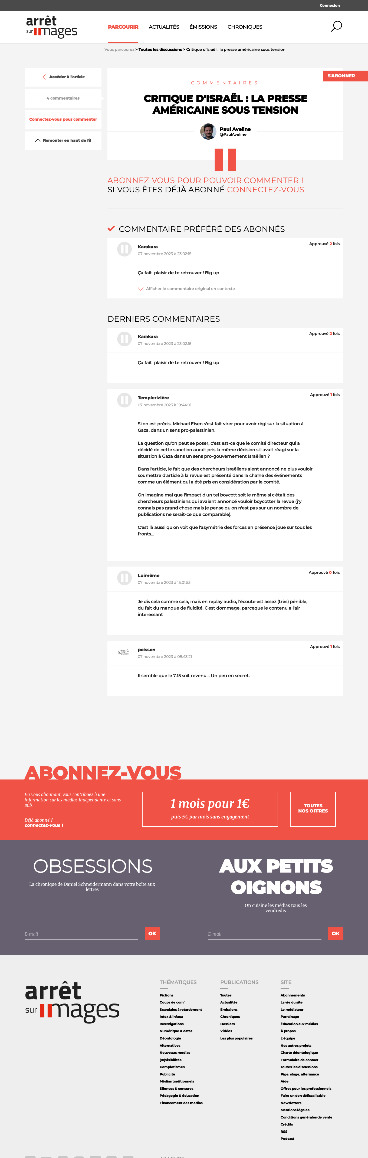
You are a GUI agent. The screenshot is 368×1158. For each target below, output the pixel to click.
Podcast (287, 1139)
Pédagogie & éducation (179, 1096)
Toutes (225, 995)
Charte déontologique (299, 1053)
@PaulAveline (233, 134)
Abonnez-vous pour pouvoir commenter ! (205, 180)
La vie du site (292, 1002)
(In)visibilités (170, 1060)
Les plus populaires (236, 1038)
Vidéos (226, 1031)
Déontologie (170, 1038)
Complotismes (172, 1067)
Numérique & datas (176, 1031)
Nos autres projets (296, 1046)
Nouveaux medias (175, 1053)
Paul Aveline (235, 129)
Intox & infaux (171, 1017)
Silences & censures (176, 1089)
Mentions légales (295, 1110)
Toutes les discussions (299, 1067)
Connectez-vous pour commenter (63, 119)
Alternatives (170, 1046)
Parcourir (123, 27)
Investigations (171, 1024)
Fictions (166, 995)
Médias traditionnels (177, 1081)
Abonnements (293, 995)
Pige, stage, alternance (300, 1074)
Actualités (164, 27)
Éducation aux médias (299, 1024)
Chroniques (245, 27)
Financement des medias (181, 1103)
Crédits (287, 1124)
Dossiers (227, 1024)
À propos (288, 1031)
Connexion (330, 5)
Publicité (167, 1074)
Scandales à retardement (181, 1010)
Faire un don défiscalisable (303, 1096)
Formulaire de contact (299, 1060)
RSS (284, 1132)
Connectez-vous (265, 189)
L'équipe (288, 1038)
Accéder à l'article (63, 77)
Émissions (203, 27)
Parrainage (290, 1017)
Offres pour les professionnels (306, 1089)
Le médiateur (292, 1010)
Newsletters (291, 1103)
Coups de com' (172, 1002)
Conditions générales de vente (306, 1117)
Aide (284, 1081)
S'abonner (341, 75)
